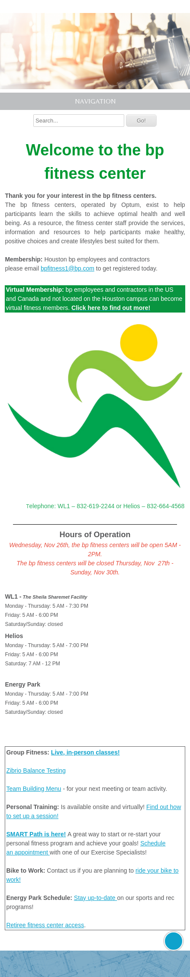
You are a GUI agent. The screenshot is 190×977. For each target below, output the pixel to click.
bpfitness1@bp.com (67, 268)
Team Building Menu (33, 788)
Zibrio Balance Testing (35, 770)
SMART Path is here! (36, 834)
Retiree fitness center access (45, 925)
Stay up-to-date (95, 897)
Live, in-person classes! (85, 752)
